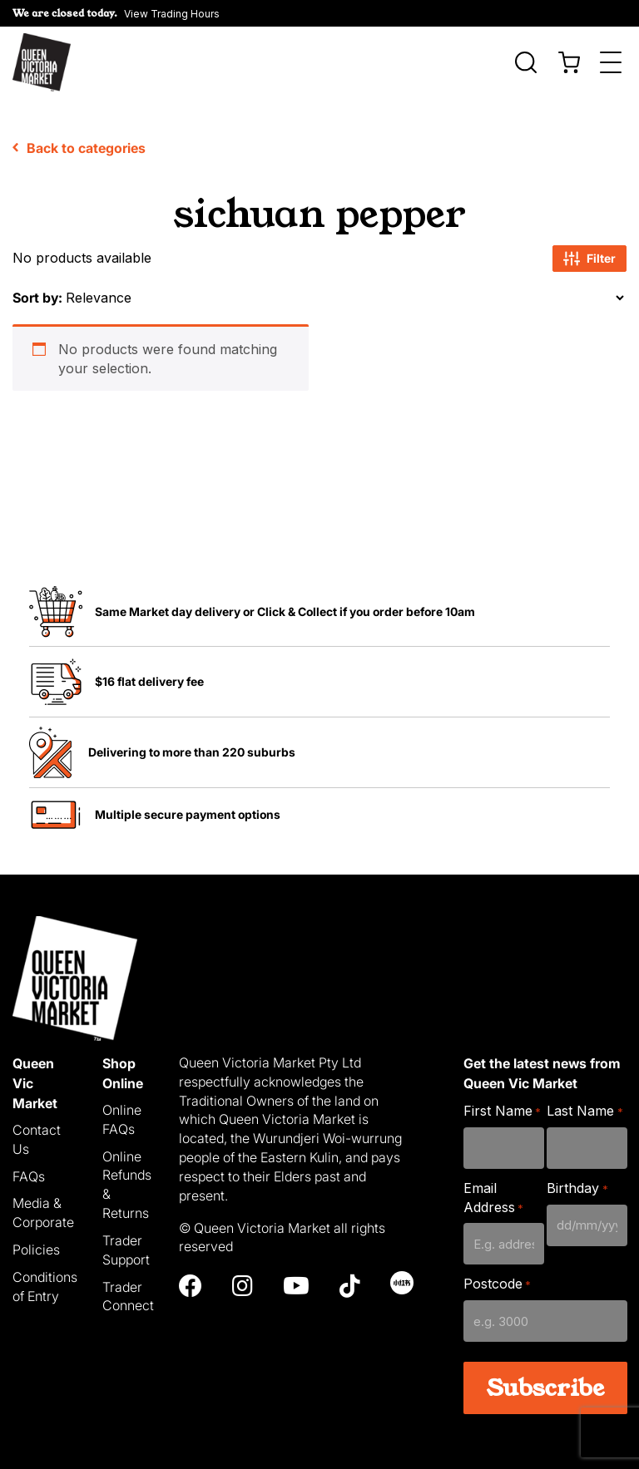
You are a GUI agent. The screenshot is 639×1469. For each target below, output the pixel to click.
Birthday (577, 1181)
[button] (116, 13)
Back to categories (79, 141)
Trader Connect (128, 1290)
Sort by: (37, 291)
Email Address (493, 1191)
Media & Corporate (43, 1207)
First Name (502, 1104)
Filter (589, 252)
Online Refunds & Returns (126, 1178)
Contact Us (36, 1133)
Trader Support (126, 1243)
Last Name (584, 1104)
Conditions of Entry (44, 1280)
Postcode (497, 1278)
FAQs (28, 1169)
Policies (36, 1243)
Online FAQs (121, 1113)
